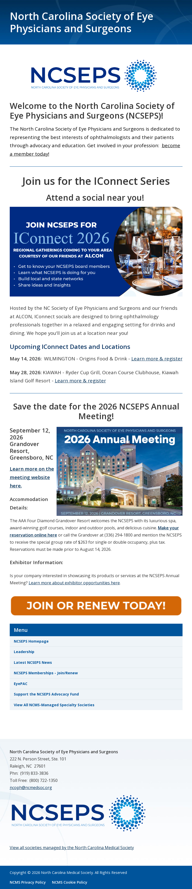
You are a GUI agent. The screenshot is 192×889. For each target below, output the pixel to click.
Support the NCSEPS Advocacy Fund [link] (46, 694)
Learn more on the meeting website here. (32, 476)
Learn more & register (157, 358)
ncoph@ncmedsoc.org (31, 787)
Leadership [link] (24, 651)
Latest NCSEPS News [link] (33, 662)
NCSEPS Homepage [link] (31, 641)
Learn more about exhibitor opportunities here (74, 583)
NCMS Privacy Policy (28, 882)
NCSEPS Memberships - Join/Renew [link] (46, 672)
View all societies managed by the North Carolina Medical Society (72, 847)
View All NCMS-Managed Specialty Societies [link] (54, 704)
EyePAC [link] (20, 683)
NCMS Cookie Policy (69, 882)
